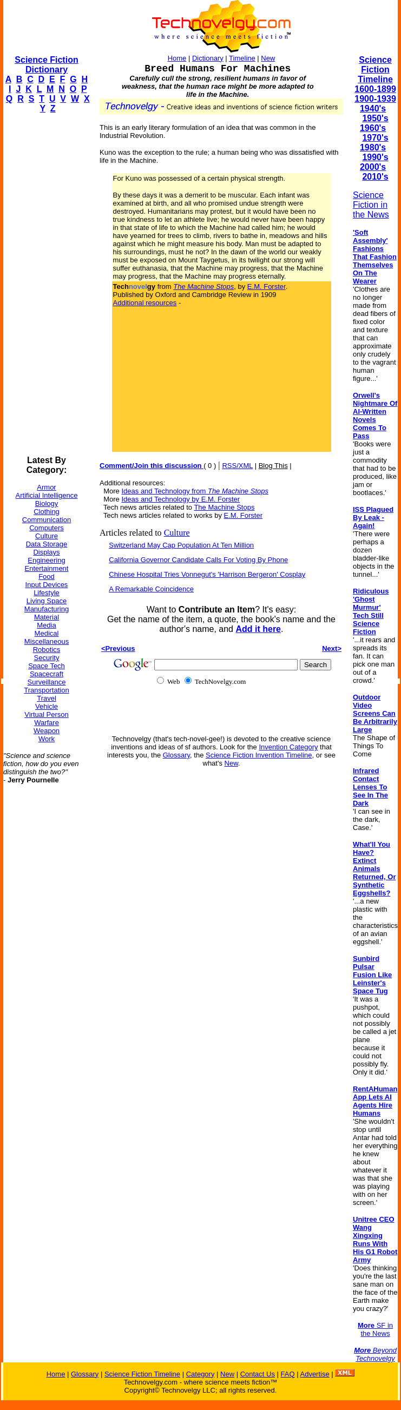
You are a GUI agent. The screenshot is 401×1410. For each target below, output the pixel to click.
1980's (373, 147)
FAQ (288, 1374)
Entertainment (47, 568)
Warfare (46, 723)
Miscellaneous (46, 641)
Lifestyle (47, 593)
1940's (373, 108)
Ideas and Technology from (194, 491)
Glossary (176, 755)
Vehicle (46, 706)
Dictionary (207, 58)
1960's (373, 128)
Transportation (46, 690)
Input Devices (46, 585)
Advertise (314, 1374)
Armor (46, 487)
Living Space (47, 601)
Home (177, 58)
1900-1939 (375, 98)
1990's (375, 157)
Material (46, 617)
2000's (373, 167)
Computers (46, 528)
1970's (375, 137)
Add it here (258, 629)
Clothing (47, 512)
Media (46, 625)
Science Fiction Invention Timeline (259, 755)
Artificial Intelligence (47, 495)
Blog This (273, 466)
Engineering (46, 560)
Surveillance (47, 682)
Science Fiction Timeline (375, 69)
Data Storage (47, 544)
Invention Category (288, 747)
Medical (47, 633)
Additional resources (145, 303)
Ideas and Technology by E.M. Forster (180, 499)
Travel (46, 698)
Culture (46, 536)
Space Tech (46, 666)
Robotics (47, 649)
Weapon (47, 731)
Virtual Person (46, 714)
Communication (46, 520)
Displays (46, 552)
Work (46, 739)
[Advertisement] (46, 284)
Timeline (242, 58)
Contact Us (257, 1374)
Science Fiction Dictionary (46, 64)
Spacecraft (46, 674)
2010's (375, 176)
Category (200, 1374)
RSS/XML (237, 466)
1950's (375, 118)
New (268, 58)
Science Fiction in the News (371, 204)
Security (47, 658)
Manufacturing (46, 609)
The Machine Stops (224, 507)
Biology (46, 503)
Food (46, 576)
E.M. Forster (266, 286)
